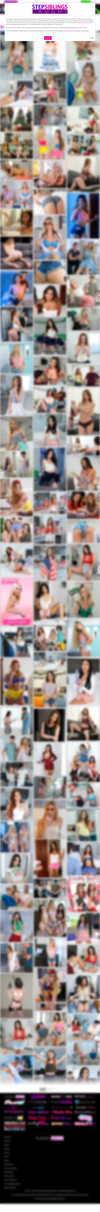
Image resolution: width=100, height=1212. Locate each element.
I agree (47, 38)
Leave (92, 38)
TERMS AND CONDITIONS (84, 22)
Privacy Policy (69, 31)
